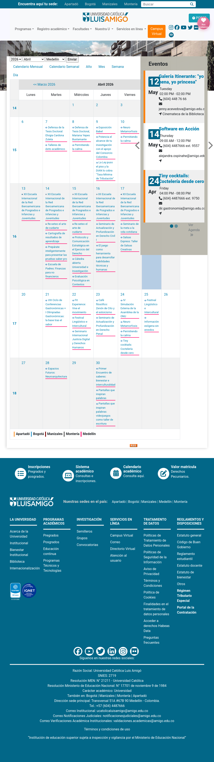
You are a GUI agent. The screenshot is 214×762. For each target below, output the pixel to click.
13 (23, 188)
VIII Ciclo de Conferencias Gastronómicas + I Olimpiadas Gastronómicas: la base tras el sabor (55, 312)
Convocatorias (87, 545)
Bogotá (90, 4)
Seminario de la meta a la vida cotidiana (130, 227)
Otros (181, 584)
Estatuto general (189, 535)
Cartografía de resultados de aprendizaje (55, 237)
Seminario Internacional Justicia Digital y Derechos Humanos (81, 339)
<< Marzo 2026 (44, 84)
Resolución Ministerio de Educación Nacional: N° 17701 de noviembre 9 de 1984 (107, 686)
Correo (115, 542)
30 (98, 363)
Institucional (19, 543)
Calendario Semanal (64, 67)
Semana (118, 67)
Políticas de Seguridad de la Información (155, 557)
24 (122, 294)
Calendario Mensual (28, 67)
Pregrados (51, 535)
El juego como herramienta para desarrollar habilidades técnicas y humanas (105, 257)
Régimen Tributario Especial (184, 596)
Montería (131, 4)
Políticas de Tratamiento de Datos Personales (157, 540)
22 (74, 294)
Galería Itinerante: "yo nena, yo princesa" (181, 79)
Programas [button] (23, 29)
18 (14, 393)
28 (47, 363)
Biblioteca (17, 562)
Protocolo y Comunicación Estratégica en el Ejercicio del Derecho (80, 245)
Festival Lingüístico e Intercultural (79, 321)
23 (98, 294)
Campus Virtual (156, 31)
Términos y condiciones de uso (107, 729)
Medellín (165, 502)
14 (14, 108)
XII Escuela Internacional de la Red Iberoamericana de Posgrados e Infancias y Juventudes (31, 206)
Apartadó (71, 4)
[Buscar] (192, 4)
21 (47, 294)
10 (122, 122)
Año (89, 67)
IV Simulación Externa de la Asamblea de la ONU (130, 308)
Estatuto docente (189, 566)
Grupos (82, 538)
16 (14, 236)
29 (74, 363)
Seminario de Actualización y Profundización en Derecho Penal (105, 325)
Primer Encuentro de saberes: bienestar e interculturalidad (105, 376)
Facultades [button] (81, 29)
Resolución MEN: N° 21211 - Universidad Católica (106, 681)
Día (15, 75)
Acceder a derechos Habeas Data (156, 626)
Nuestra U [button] (103, 29)
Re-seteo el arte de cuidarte (80, 227)
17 (122, 188)
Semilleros (84, 531)
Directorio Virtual (122, 549)
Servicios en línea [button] (130, 29)
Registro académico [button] (52, 29)
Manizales (109, 4)
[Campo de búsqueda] (164, 4)
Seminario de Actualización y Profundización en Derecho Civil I (105, 232)
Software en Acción (179, 128)
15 (14, 150)
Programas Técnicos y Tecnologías (52, 566)
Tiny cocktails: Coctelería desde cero (181, 178)
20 (23, 294)
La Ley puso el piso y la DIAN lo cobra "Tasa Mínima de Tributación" (105, 170)
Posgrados (51, 542)
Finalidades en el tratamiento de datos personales (156, 609)
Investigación (89, 519)
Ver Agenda (194, 230)
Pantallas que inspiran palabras (105, 394)
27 (23, 363)
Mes (101, 67)
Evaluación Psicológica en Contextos (81, 280)
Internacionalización (25, 568)
